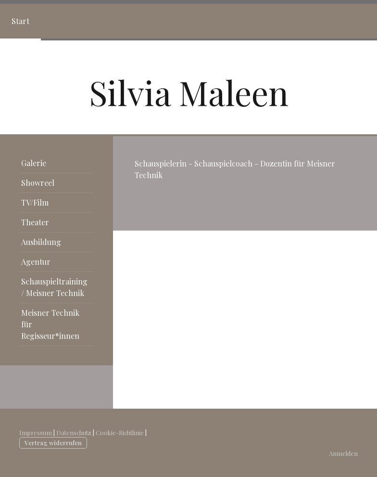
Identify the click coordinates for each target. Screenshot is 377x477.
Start (20, 21)
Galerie (33, 163)
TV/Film (35, 202)
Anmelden (343, 453)
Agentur (35, 262)
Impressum (35, 432)
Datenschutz (73, 432)
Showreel (37, 183)
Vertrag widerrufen (53, 442)
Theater (35, 222)
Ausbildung (41, 242)
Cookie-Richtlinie (120, 432)
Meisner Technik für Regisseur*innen (50, 324)
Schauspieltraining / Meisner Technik (54, 287)
